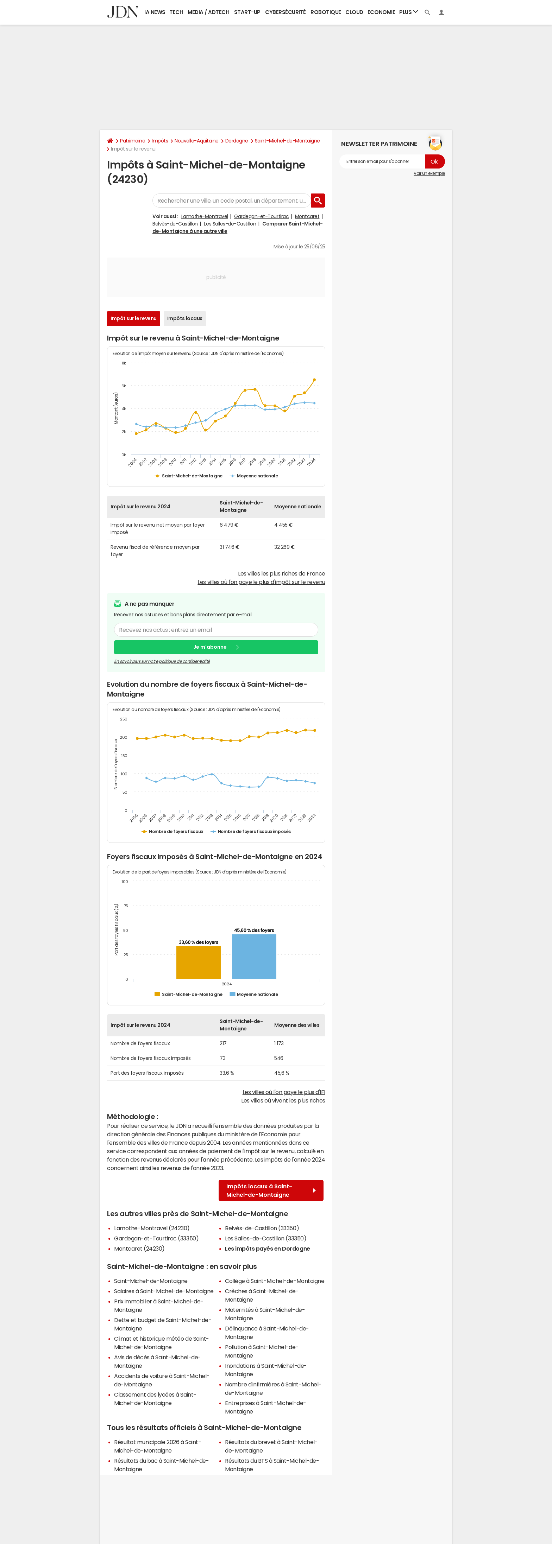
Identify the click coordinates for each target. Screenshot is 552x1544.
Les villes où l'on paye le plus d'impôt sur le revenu (261, 582)
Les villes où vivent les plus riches (283, 1100)
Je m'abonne (210, 647)
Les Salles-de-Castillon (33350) (265, 1238)
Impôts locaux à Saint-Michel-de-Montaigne (271, 1190)
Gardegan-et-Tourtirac (261, 216)
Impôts (160, 140)
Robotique (325, 12)
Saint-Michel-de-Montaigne (287, 140)
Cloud (354, 12)
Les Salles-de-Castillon (230, 223)
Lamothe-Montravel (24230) (152, 1228)
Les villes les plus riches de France (281, 573)
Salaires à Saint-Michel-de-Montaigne (164, 1291)
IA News (154, 12)
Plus (408, 12)
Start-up (247, 12)
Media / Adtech (208, 12)
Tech (176, 12)
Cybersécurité (285, 12)
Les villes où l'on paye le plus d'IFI (284, 1092)
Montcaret (307, 216)
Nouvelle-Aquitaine (196, 140)
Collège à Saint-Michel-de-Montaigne (274, 1281)
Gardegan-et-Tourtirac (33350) (156, 1238)
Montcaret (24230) (139, 1248)
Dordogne (236, 140)
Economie (381, 12)
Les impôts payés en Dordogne (267, 1248)
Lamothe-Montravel (204, 216)
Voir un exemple (429, 173)
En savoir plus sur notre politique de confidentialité (162, 661)
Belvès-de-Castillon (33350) (262, 1228)
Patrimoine (132, 140)
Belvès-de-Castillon (175, 223)
